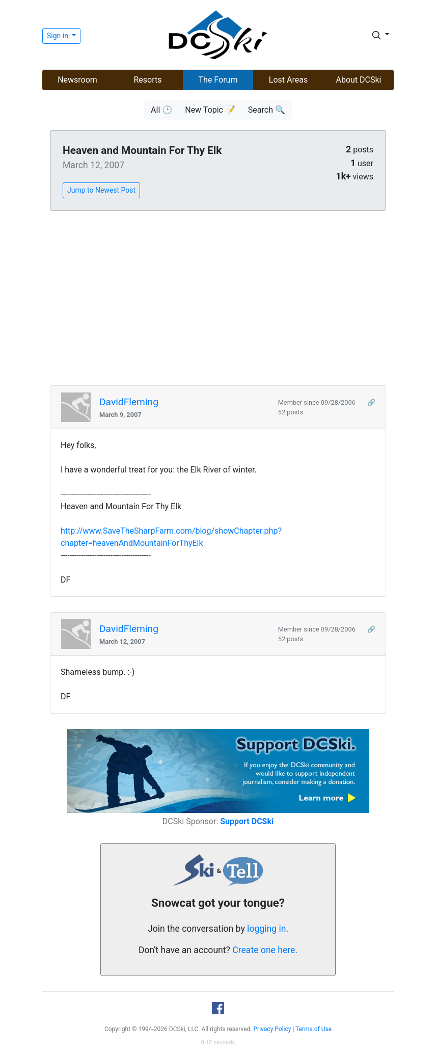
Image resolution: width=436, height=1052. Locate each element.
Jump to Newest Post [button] (101, 190)
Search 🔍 (266, 110)
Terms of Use (313, 1029)
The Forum (218, 80)
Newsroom (77, 80)
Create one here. (264, 950)
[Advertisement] (218, 298)
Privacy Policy (272, 1029)
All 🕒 (161, 110)
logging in (266, 929)
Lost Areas (288, 80)
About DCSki (359, 80)
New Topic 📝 (210, 110)
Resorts (147, 80)
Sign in (58, 36)
